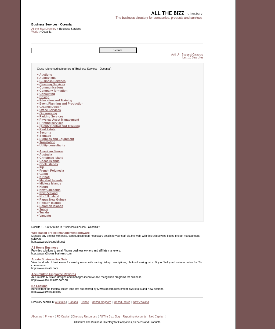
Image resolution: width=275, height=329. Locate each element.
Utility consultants (52, 145)
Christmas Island (51, 157)
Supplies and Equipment (56, 139)
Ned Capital (156, 316)
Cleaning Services (52, 84)
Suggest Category (192, 54)
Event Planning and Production (61, 103)
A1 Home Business (44, 247)
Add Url (175, 54)
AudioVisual (47, 77)
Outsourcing (48, 113)
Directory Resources (85, 316)
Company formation (53, 90)
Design (44, 97)
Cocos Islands (49, 160)
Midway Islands (50, 183)
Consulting (47, 93)
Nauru (43, 186)
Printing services (51, 122)
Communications (51, 87)
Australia (45, 154)
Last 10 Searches (192, 57)
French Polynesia (51, 170)
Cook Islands (48, 164)
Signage (45, 135)
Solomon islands (51, 206)
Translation (47, 142)
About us (36, 316)
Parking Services (51, 116)
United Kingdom (101, 302)
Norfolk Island (49, 196)
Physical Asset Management (59, 119)
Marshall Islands (51, 180)
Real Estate (47, 129)
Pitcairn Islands (50, 202)
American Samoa (51, 151)
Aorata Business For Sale (49, 259)
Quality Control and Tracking (59, 126)
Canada (73, 302)
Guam (43, 173)
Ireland (85, 302)
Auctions (45, 74)
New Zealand (48, 193)
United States (122, 302)
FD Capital (63, 316)
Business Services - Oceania (48, 12)
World (34, 31)
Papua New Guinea (52, 199)
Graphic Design (50, 106)
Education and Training (55, 100)
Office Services (50, 110)
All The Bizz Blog (110, 316)
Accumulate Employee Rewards (53, 274)
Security (45, 132)
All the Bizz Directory (43, 28)
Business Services (52, 81)
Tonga (43, 209)
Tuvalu (44, 212)
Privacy (49, 316)
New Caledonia (49, 189)
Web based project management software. (61, 232)
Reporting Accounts (134, 316)
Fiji (41, 167)
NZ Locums (39, 285)
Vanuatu (45, 215)
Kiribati (44, 177)
